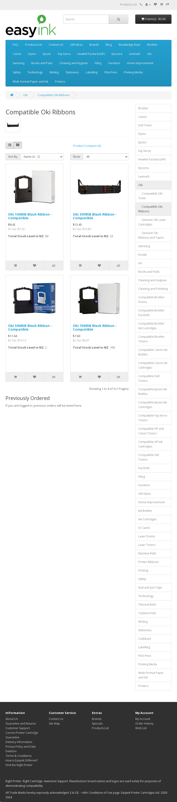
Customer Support (18, 728)
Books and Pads (42, 63)
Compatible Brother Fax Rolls (151, 312)
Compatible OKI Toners (148, 457)
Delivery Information (19, 742)
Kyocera (117, 54)
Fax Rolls (144, 468)
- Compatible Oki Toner (150, 196)
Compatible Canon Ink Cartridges (152, 365)
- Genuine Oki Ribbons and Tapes (151, 235)
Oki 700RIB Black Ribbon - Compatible (95, 327)
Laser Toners (146, 545)
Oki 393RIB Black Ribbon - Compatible (95, 216)
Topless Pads (147, 613)
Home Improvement (140, 63)
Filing (98, 63)
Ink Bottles (145, 511)
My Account (142, 719)
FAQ (15, 45)
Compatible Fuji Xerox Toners (152, 418)
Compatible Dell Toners (148, 378)
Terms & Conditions (19, 756)
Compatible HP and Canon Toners (151, 431)
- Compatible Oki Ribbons (150, 209)
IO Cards (144, 528)
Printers (60, 81)
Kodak (142, 255)
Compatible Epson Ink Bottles (152, 391)
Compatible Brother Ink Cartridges (151, 326)
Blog (109, 45)
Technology (35, 72)
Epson (47, 54)
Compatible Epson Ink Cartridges (152, 404)
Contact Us (56, 45)
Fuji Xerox (64, 54)
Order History (144, 723)
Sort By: (13, 157)
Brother (152, 45)
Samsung (18, 63)
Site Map (54, 723)
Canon (17, 54)
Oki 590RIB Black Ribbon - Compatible (30, 327)
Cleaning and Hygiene (73, 63)
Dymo (32, 54)
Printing (143, 570)
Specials (97, 723)
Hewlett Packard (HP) (91, 54)
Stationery (72, 72)
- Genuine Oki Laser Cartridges (152, 222)
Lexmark (134, 54)
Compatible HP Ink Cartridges (150, 444)
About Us (12, 719)
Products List (128, 4)
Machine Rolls (147, 553)
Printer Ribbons (148, 562)
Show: (76, 157)
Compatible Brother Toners (151, 339)
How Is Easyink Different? (22, 760)
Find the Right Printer (19, 765)
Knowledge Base (129, 45)
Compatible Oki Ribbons (54, 95)
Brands (94, 45)
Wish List (141, 728)
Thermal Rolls (147, 605)
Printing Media (133, 72)
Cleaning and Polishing (153, 289)
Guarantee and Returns (21, 723)
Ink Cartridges (147, 519)
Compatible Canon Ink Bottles (152, 352)
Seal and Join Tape (150, 587)
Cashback (144, 639)
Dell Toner (145, 125)
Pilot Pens (110, 72)
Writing (54, 72)
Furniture (114, 63)
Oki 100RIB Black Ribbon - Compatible (30, 216)
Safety (17, 72)
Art (140, 263)
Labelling (91, 72)
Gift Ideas (76, 45)
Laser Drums (146, 536)
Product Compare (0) (87, 146)
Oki (149, 54)
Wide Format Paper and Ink (30, 81)
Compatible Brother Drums (151, 299)
